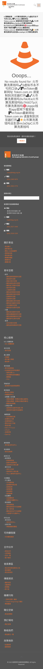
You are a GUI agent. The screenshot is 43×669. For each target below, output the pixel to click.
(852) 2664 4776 (12, 186)
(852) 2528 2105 (12, 233)
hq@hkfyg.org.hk (12, 220)
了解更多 (21, 141)
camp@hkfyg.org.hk (13, 172)
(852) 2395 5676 (12, 179)
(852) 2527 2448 (12, 227)
